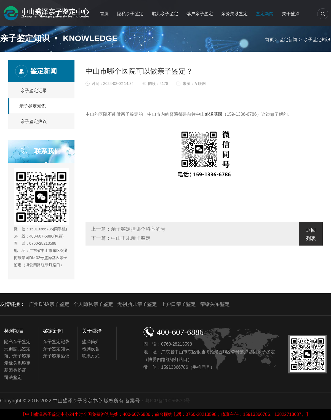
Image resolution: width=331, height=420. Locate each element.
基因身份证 (15, 370)
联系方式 (91, 356)
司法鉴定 (13, 377)
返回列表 (311, 234)
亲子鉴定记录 (33, 90)
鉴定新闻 (265, 13)
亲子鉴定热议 (33, 121)
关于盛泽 (291, 13)
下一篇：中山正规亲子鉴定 (121, 238)
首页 (104, 13)
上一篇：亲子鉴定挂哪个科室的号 (128, 229)
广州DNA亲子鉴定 (49, 304)
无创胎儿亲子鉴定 (137, 304)
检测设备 (91, 348)
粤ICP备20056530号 (167, 400)
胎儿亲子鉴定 (165, 13)
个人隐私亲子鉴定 (93, 304)
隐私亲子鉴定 (130, 13)
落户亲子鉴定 (199, 13)
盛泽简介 (91, 341)
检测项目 (14, 331)
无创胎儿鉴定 (17, 348)
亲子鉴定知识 (317, 39)
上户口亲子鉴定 (178, 304)
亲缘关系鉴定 (234, 13)
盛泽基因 (213, 114)
